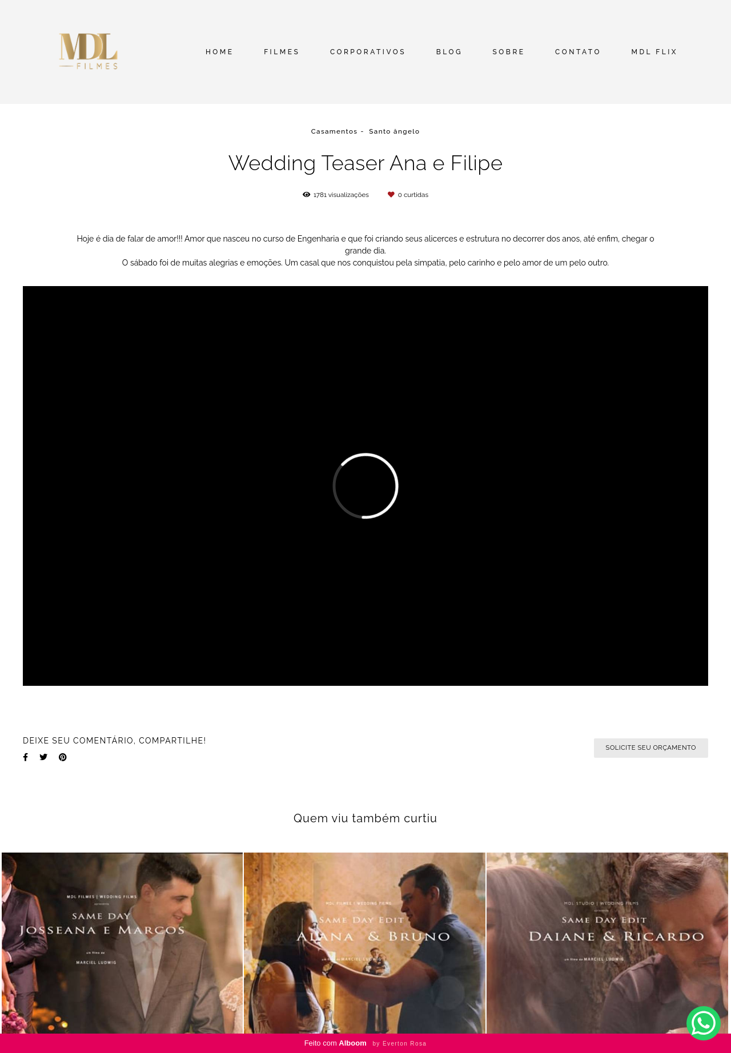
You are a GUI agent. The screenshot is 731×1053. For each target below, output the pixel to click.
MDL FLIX (654, 52)
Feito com (365, 1043)
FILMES (282, 52)
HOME (220, 52)
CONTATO (578, 52)
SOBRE (509, 52)
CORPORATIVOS (368, 52)
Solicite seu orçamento (651, 747)
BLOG (449, 52)
